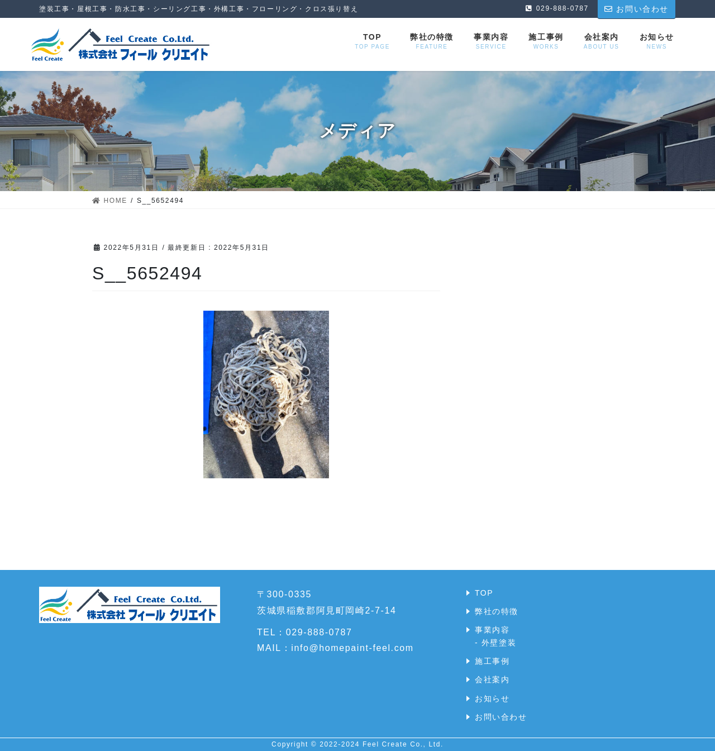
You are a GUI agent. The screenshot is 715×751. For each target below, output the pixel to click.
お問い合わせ (501, 716)
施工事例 (492, 661)
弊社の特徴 (496, 611)
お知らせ (492, 698)
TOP (484, 592)
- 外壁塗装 (495, 642)
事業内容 (492, 629)
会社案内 (492, 679)
